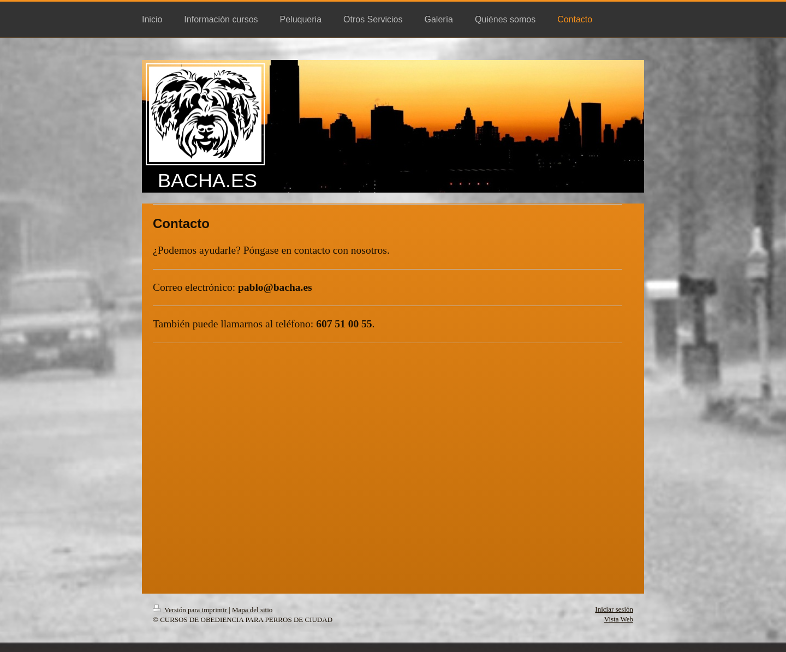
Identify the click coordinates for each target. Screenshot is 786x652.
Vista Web (618, 619)
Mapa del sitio (252, 610)
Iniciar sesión (614, 609)
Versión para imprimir (191, 610)
